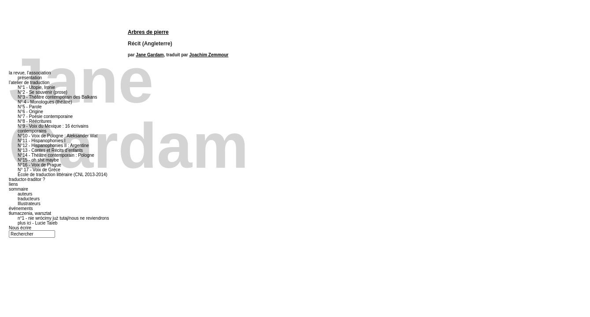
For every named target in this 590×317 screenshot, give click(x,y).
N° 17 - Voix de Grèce (39, 169)
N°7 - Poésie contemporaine (45, 116)
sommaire (18, 189)
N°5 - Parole (30, 106)
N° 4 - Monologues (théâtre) (45, 102)
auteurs (25, 194)
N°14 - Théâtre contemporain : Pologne (56, 155)
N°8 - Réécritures (35, 121)
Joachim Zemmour (209, 54)
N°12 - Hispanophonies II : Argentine (53, 145)
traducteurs (29, 198)
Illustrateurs (29, 203)
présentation (30, 77)
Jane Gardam (149, 54)
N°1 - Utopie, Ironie (36, 87)
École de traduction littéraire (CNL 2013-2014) (63, 174)
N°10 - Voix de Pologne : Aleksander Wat (58, 135)
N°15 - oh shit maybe (38, 160)
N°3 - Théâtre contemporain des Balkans (57, 97)
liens (13, 184)
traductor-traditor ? (27, 179)
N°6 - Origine (30, 111)
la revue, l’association (30, 72)
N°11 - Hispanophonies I (42, 140)
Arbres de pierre (148, 32)
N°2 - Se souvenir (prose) (42, 92)
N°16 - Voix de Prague (39, 164)
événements (21, 208)
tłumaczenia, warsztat (30, 213)
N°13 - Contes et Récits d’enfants (50, 150)
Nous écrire (20, 227)
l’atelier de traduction (29, 82)
